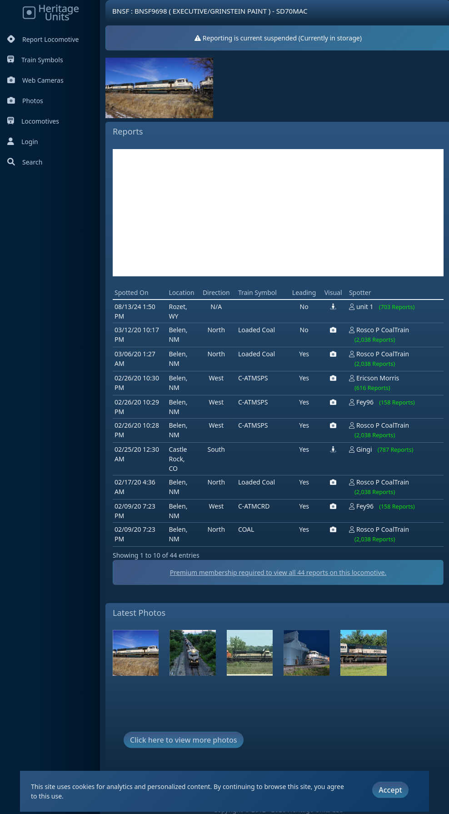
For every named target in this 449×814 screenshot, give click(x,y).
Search (24, 162)
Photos (25, 100)
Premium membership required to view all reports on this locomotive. (278, 572)
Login (22, 141)
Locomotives (33, 121)
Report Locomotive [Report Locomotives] (43, 39)
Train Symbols (35, 59)
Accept (390, 790)
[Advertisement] (278, 212)
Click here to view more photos (183, 740)
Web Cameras (35, 80)
